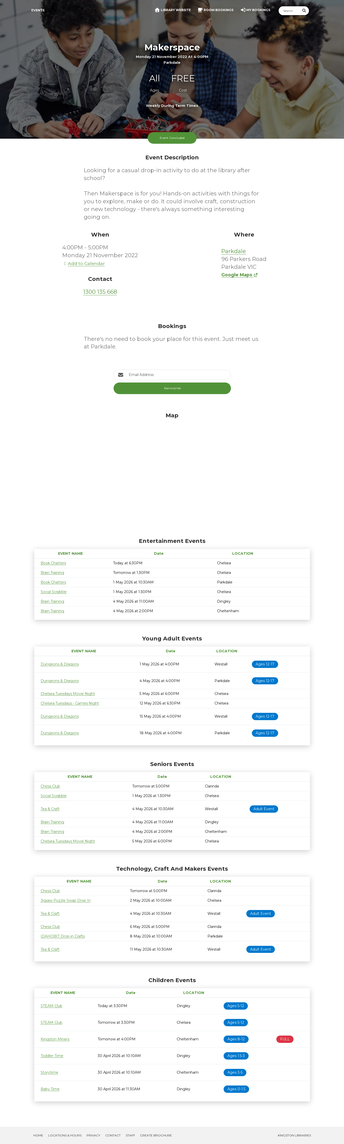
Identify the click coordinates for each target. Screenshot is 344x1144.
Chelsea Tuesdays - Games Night (70, 703)
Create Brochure (156, 1135)
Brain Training (52, 572)
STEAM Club (51, 1006)
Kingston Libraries (294, 1135)
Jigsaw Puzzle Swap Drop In (66, 900)
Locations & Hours (65, 1135)
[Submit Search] (304, 10)
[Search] (289, 10)
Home (38, 1135)
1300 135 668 (100, 291)
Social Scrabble (54, 592)
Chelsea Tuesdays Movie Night (68, 693)
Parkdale (233, 251)
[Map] (172, 473)
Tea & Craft (50, 809)
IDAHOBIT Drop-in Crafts (63, 936)
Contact (113, 1135)
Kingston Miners (55, 1039)
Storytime (49, 1072)
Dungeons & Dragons (60, 664)
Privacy (93, 1135)
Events (37, 10)
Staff (130, 1135)
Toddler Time (52, 1055)
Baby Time (50, 1089)
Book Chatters (53, 563)
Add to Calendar (83, 263)
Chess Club (50, 786)
